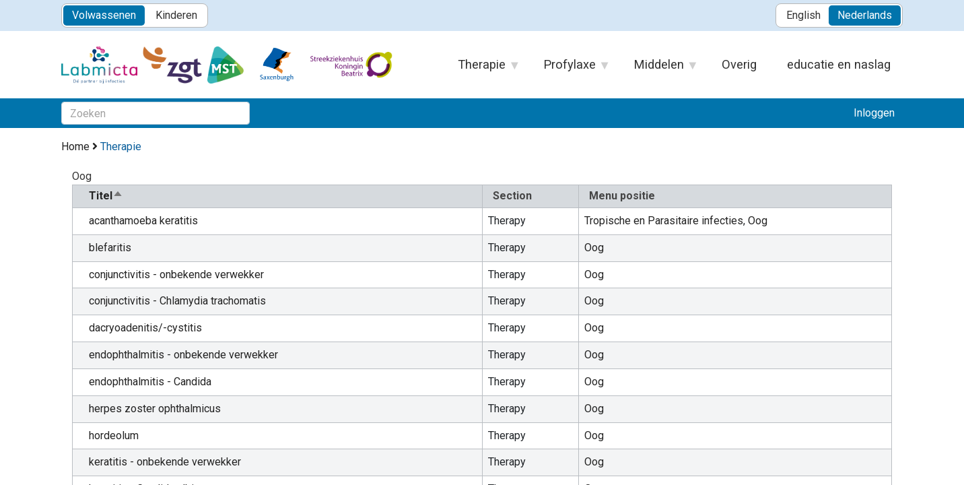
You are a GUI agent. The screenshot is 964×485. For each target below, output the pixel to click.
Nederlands (864, 15)
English (803, 15)
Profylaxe (570, 68)
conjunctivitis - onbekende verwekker (176, 274)
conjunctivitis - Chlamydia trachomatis (177, 300)
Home (75, 146)
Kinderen (176, 15)
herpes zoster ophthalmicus (155, 408)
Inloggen (874, 112)
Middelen (659, 68)
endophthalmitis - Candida (150, 381)
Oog (757, 220)
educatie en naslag (839, 64)
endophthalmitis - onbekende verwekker (183, 354)
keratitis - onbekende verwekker (165, 461)
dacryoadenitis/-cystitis (145, 327)
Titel (106, 195)
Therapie (482, 68)
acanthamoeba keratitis (143, 220)
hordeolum (114, 435)
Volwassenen (104, 15)
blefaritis (110, 247)
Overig (739, 64)
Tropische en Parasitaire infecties (663, 220)
